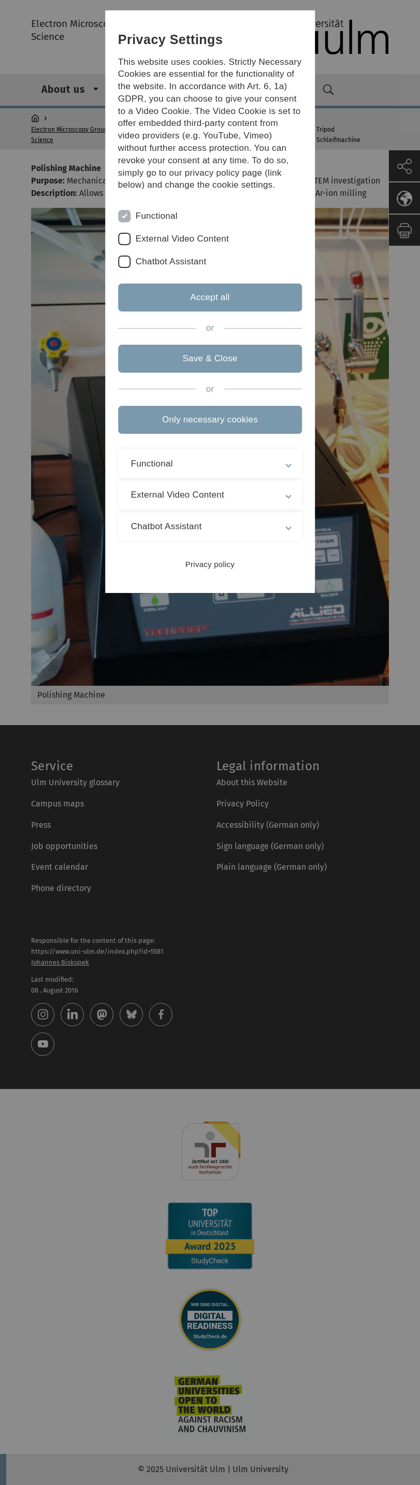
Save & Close (209, 358)
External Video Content (182, 239)
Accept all (209, 297)
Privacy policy (210, 564)
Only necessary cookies (210, 420)
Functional (157, 216)
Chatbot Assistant (171, 261)
